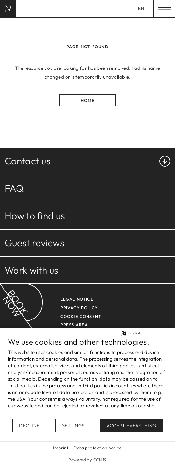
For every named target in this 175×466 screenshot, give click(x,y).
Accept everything (131, 425)
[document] (87, 377)
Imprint (60, 448)
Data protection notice (98, 448)
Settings (73, 425)
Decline (29, 425)
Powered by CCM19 (87, 459)
